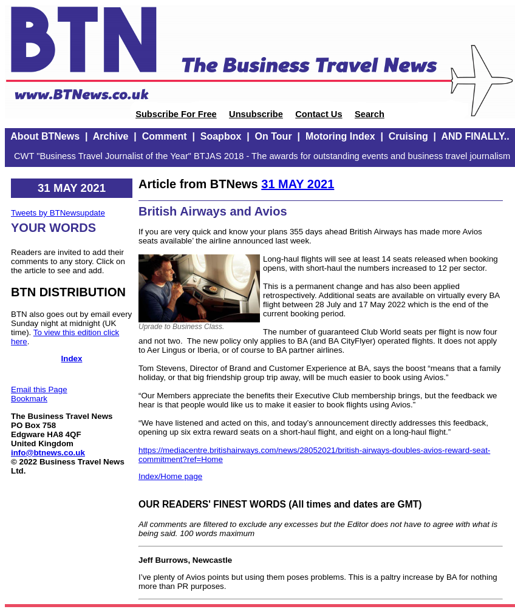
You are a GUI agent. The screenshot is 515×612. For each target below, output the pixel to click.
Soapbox (221, 136)
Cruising (408, 136)
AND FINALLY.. (475, 136)
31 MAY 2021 (297, 184)
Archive (111, 136)
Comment (164, 136)
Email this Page (39, 389)
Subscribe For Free (176, 114)
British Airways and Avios (212, 211)
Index (72, 358)
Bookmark (29, 398)
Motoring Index (340, 136)
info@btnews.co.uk (48, 452)
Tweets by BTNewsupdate (58, 212)
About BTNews (45, 136)
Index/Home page (170, 476)
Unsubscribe (256, 114)
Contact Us (318, 114)
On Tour (273, 136)
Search (369, 114)
